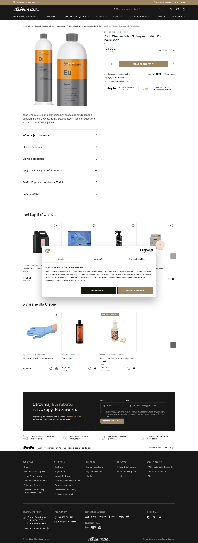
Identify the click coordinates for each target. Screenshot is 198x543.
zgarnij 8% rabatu (111, 421)
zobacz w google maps (34, 526)
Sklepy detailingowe (125, 467)
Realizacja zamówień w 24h (67, 479)
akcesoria (99, 18)
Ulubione (89, 475)
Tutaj (129, 414)
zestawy (117, 18)
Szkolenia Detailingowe (33, 471)
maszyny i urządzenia (75, 18)
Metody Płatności (62, 475)
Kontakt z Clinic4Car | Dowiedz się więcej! (33, 488)
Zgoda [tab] (61, 259)
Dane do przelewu (93, 467)
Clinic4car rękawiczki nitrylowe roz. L (40, 358)
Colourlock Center (31, 483)
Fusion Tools (103, 355)
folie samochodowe (138, 18)
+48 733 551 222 (65, 514)
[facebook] (148, 514)
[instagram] (154, 514)
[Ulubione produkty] (172, 64)
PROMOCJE (160, 18)
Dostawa (58, 467)
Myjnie (119, 475)
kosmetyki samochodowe (25, 18)
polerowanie (51, 18)
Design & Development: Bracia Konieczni (159, 536)
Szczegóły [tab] (99, 259)
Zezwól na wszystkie (135, 290)
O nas (25, 467)
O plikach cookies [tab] (137, 259)
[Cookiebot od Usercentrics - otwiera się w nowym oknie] (142, 251)
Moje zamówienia (93, 471)
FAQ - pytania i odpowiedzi (159, 467)
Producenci (176, 18)
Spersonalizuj (98, 290)
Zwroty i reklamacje (63, 483)
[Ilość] (114, 64)
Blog (149, 475)
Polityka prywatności (63, 491)
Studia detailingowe (125, 471)
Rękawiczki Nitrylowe (27, 355)
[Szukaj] (137, 10)
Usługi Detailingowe (32, 475)
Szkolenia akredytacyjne (34, 479)
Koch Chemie (112, 32)
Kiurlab (26, 265)
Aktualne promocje (156, 471)
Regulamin (59, 471)
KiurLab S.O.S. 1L (69, 358)
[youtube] (160, 514)
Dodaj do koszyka (143, 64)
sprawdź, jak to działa (159, 448)
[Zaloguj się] (171, 9)
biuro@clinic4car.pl (67, 519)
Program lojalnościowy (64, 487)
